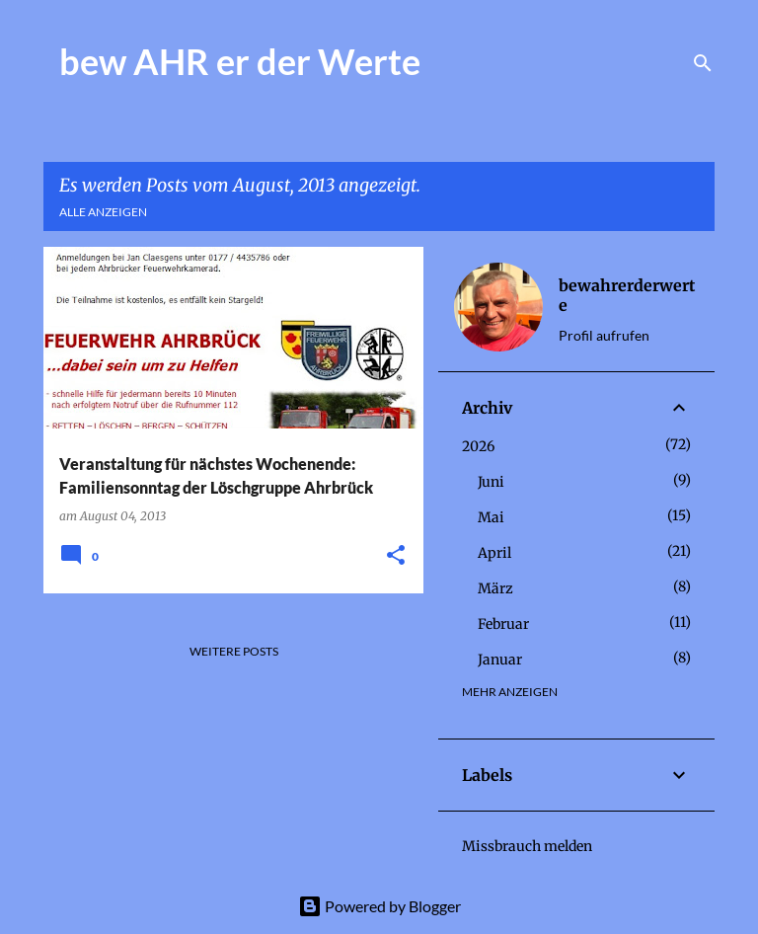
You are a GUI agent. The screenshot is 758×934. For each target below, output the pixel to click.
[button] (396, 556)
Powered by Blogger (379, 905)
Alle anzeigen (103, 211)
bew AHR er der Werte (239, 61)
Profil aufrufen (604, 335)
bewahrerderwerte (627, 295)
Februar (503, 624)
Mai (491, 517)
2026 (478, 446)
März (495, 588)
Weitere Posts (234, 651)
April (494, 553)
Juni (491, 482)
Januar (500, 659)
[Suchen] (703, 63)
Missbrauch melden (527, 846)
